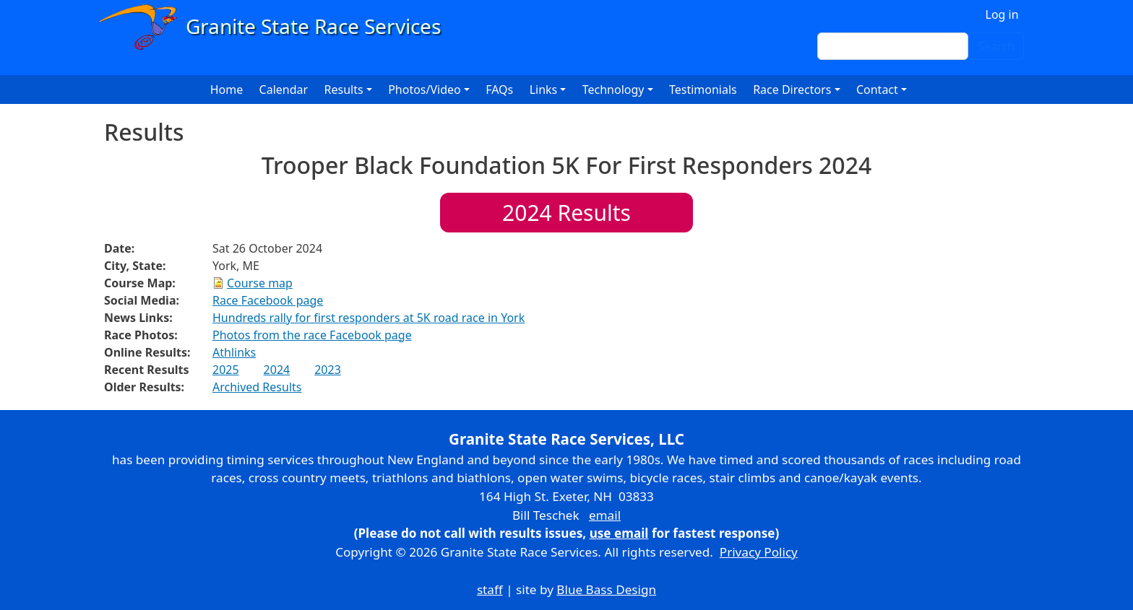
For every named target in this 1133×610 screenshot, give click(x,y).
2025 (225, 370)
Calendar (284, 89)
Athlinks (234, 352)
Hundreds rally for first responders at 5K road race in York (368, 318)
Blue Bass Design (606, 589)
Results (566, 212)
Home (227, 89)
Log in (1002, 14)
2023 (327, 370)
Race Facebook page (267, 300)
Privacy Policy (759, 552)
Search (996, 46)
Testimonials (703, 89)
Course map (260, 283)
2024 (277, 370)
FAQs (499, 89)
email (605, 515)
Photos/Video (424, 89)
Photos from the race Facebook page (312, 335)
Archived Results (256, 387)
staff (490, 589)
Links (544, 89)
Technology (613, 89)
